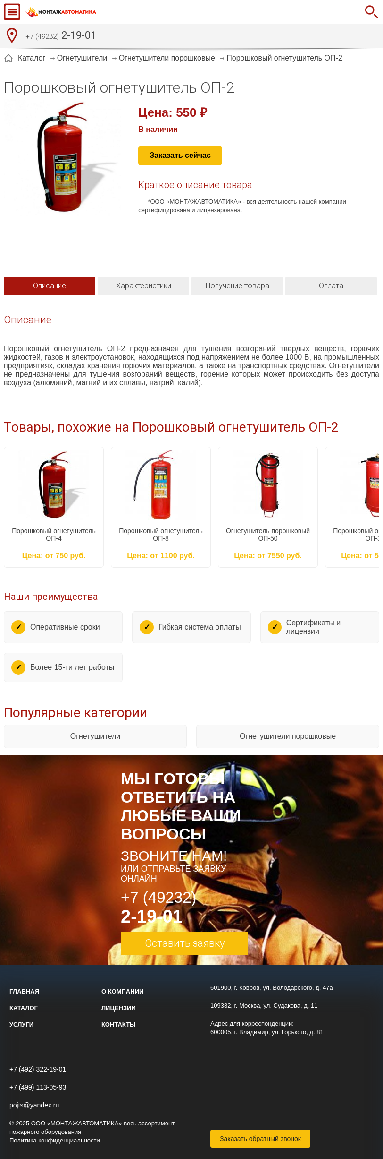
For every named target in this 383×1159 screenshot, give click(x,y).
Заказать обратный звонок (260, 1138)
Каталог (23, 1008)
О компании (122, 991)
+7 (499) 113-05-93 (37, 1087)
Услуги (21, 1024)
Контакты (118, 1024)
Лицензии (118, 1008)
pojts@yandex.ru (34, 1105)
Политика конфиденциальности (54, 1140)
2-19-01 (60, 36)
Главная (24, 991)
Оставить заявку (185, 943)
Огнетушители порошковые (288, 736)
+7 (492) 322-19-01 (37, 1069)
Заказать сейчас (180, 155)
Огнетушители (95, 736)
